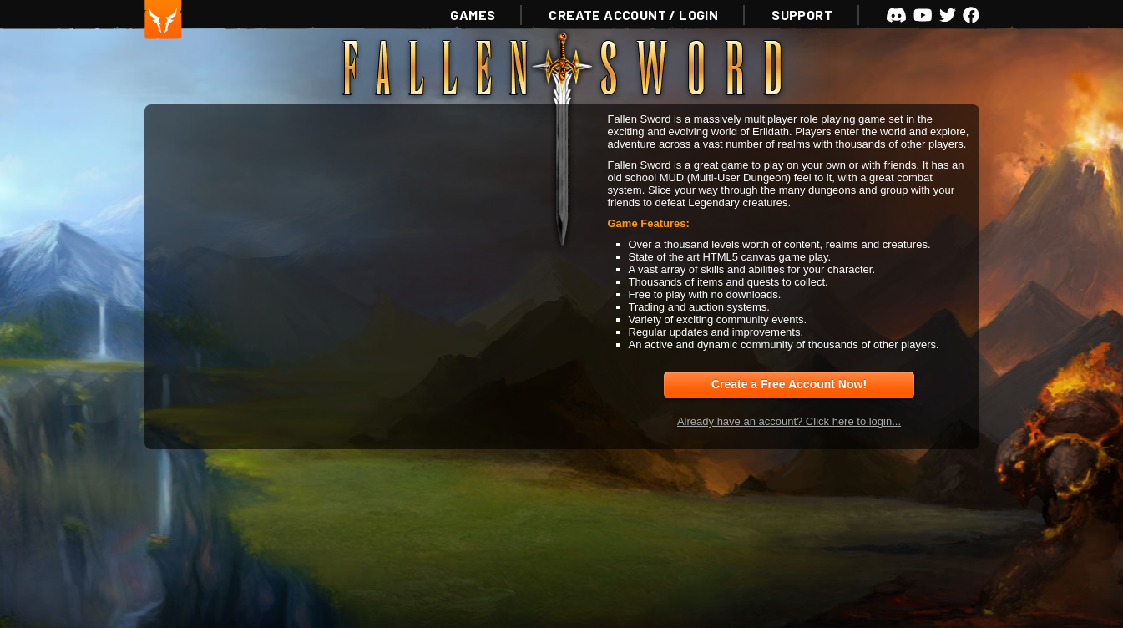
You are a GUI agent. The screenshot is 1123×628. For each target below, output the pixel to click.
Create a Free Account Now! (789, 384)
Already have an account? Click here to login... (789, 421)
